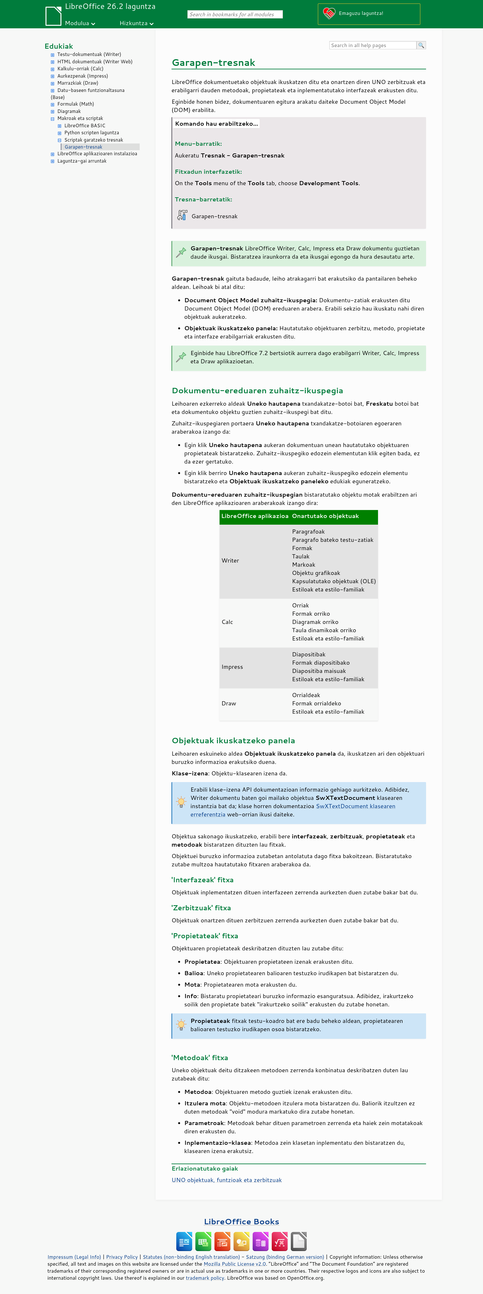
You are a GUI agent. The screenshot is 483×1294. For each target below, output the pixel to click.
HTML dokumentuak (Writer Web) (95, 61)
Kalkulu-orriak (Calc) (80, 68)
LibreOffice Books (241, 1221)
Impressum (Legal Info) (74, 1256)
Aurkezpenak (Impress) (82, 76)
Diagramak (69, 111)
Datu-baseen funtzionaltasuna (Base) (88, 94)
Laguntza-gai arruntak (82, 160)
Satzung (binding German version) (285, 1256)
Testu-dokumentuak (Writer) (89, 54)
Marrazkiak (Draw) (77, 83)
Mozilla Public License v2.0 (235, 1263)
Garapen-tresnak (83, 146)
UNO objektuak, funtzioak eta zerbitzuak (227, 1180)
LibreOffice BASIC (84, 125)
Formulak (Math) (75, 104)
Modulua (77, 22)
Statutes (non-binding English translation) (191, 1256)
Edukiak (58, 46)
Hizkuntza (133, 22)
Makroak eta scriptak (80, 118)
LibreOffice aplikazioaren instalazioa (97, 153)
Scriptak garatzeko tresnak (93, 139)
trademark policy (205, 1277)
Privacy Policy (122, 1256)
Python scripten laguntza (91, 132)
